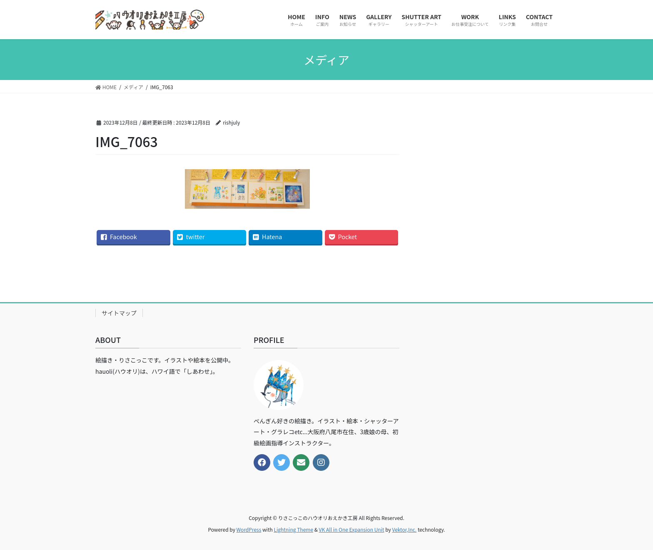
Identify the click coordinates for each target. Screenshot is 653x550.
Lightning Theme (293, 529)
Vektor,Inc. (404, 529)
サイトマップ (119, 313)
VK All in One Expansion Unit (351, 529)
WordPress (249, 529)
